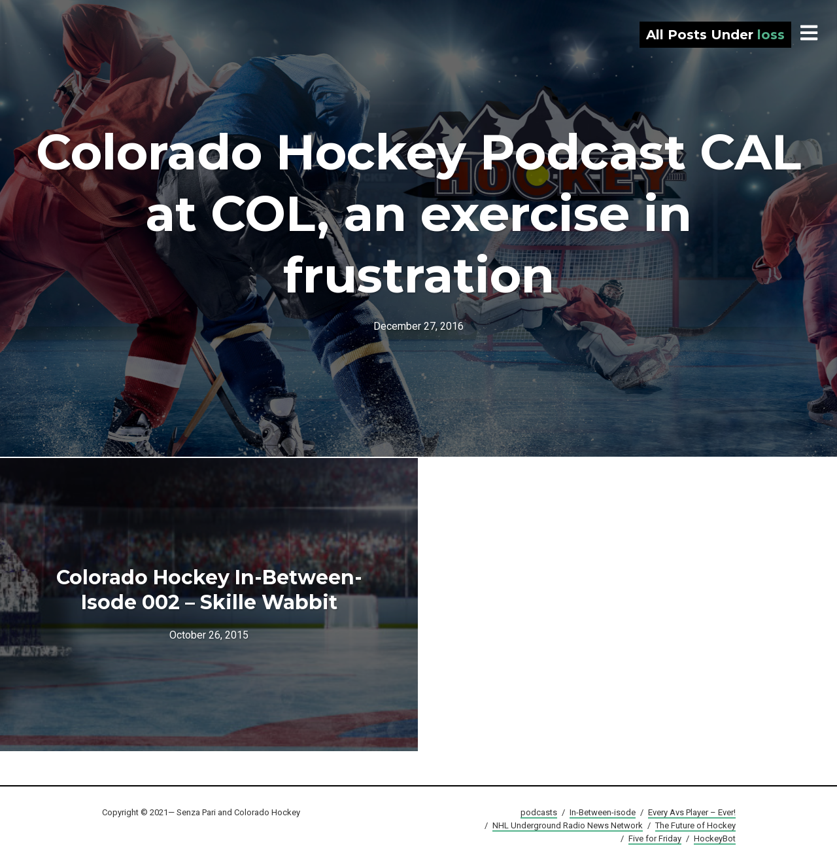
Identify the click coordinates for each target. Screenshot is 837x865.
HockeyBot (715, 838)
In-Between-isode (603, 812)
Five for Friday (654, 838)
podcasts (539, 812)
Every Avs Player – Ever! (692, 812)
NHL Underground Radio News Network (567, 825)
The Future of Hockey (695, 825)
